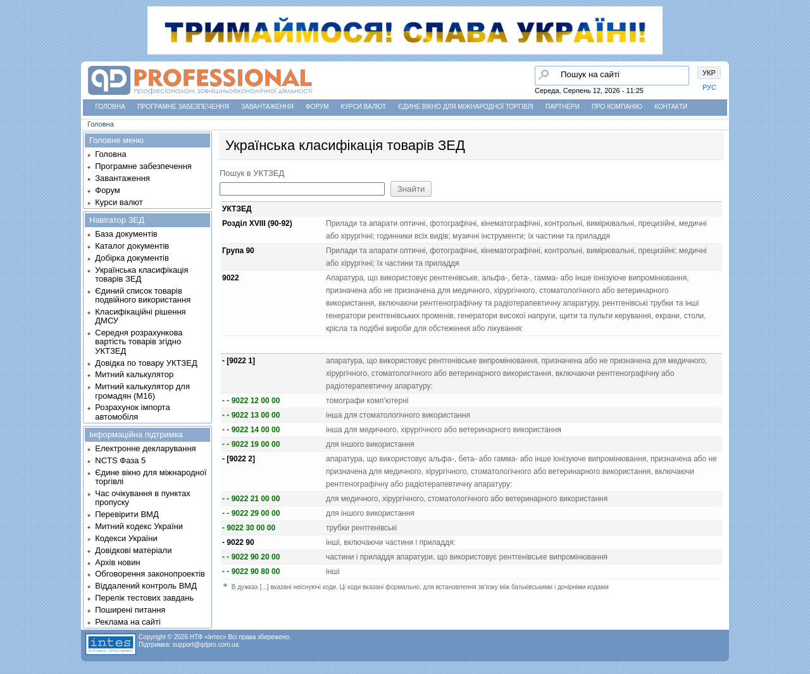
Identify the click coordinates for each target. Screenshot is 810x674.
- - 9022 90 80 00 (251, 571)
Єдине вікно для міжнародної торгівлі (465, 106)
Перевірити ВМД (126, 514)
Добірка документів (132, 258)
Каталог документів (132, 246)
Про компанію (617, 106)
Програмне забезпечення (183, 106)
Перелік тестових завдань (144, 597)
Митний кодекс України (139, 526)
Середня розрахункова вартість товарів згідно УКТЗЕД (138, 342)
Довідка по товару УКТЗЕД (146, 363)
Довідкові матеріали (133, 550)
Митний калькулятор (134, 374)
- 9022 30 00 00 (248, 527)
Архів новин (117, 562)
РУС (709, 87)
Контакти (670, 106)
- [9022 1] (238, 360)
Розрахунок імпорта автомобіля (132, 412)
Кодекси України (126, 538)
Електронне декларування (145, 448)
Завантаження (267, 106)
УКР (709, 73)
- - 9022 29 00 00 (251, 513)
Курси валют (363, 106)
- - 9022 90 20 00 (251, 556)
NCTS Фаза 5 (120, 460)
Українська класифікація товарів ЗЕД (141, 274)
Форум (317, 106)
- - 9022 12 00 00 (251, 400)
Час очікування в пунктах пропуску (142, 498)
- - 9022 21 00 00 (251, 498)
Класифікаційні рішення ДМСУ (140, 316)
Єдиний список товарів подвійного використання (142, 295)
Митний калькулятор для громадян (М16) (142, 391)
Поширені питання (130, 610)
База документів (126, 234)
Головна (110, 106)
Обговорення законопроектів (150, 573)
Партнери (562, 106)
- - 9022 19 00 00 (251, 444)
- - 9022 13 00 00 (251, 415)
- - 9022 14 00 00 (251, 429)
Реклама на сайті (128, 622)
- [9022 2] (238, 458)
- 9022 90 (238, 542)
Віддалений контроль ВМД (146, 585)
